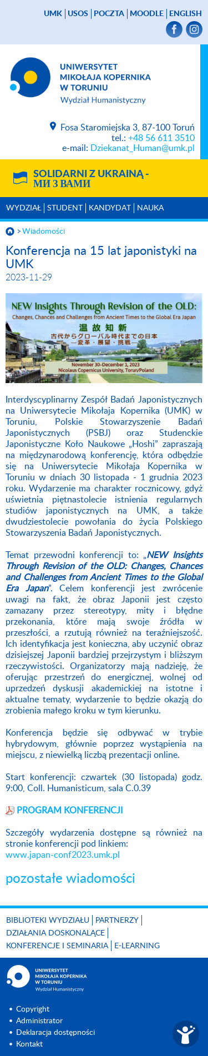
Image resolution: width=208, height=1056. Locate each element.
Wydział (23, 208)
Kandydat (110, 208)
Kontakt (29, 1044)
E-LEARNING (137, 946)
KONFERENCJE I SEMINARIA (57, 946)
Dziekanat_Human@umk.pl (142, 148)
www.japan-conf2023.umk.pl (63, 855)
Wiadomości (43, 231)
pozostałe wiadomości (70, 879)
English (185, 14)
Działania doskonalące (55, 933)
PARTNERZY (117, 920)
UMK (53, 14)
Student (65, 208)
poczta (109, 14)
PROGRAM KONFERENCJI (70, 810)
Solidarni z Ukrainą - (91, 179)
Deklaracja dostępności (55, 1033)
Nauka (150, 208)
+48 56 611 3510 (161, 138)
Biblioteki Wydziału (47, 920)
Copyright (32, 1009)
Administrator (39, 1021)
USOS (78, 14)
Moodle (147, 14)
